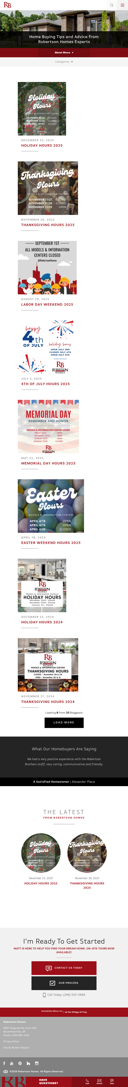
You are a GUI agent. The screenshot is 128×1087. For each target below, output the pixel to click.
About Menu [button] (62, 52)
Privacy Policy (11, 1041)
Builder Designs (20, 1048)
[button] (112, 9)
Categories (62, 62)
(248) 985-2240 (20, 1035)
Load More (64, 722)
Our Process (68, 983)
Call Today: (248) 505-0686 (64, 995)
